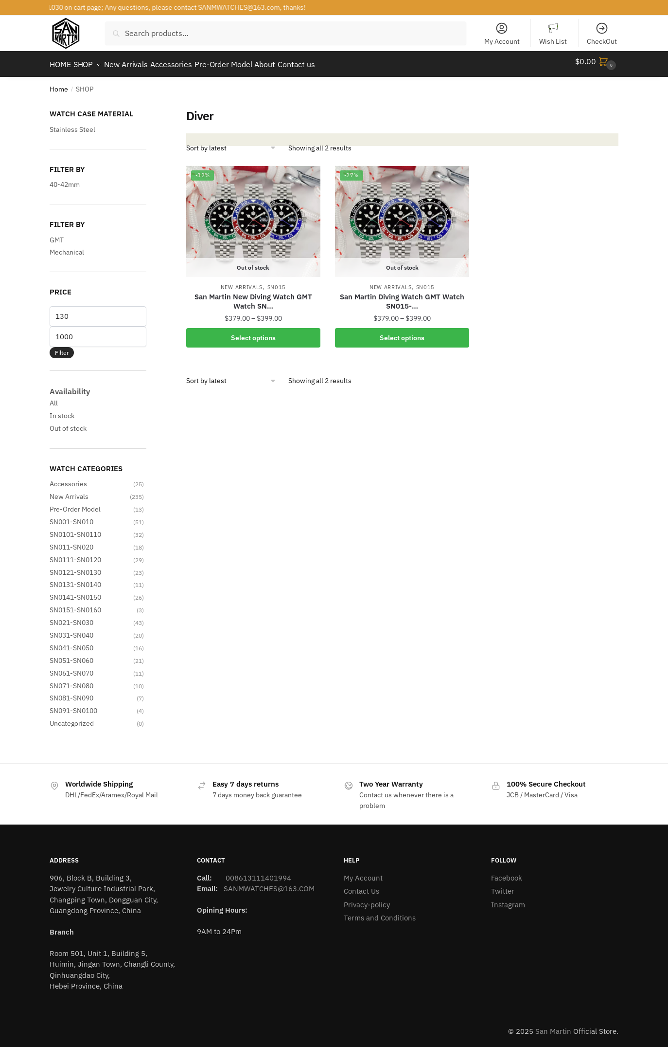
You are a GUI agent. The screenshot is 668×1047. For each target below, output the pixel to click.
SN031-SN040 (71, 629)
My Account (502, 33)
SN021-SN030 (71, 616)
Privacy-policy (367, 898)
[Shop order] (231, 142)
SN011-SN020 (71, 541)
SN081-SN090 (71, 692)
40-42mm (65, 178)
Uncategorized (72, 717)
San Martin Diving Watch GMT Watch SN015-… (402, 295)
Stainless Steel (72, 123)
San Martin (553, 1025)
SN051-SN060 (71, 654)
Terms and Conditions (380, 912)
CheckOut (602, 33)
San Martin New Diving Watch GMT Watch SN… (253, 295)
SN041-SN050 (71, 642)
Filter (62, 346)
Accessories (68, 478)
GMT (57, 234)
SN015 (276, 281)
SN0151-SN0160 (75, 604)
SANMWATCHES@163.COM (269, 882)
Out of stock (68, 422)
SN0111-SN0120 (75, 554)
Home (59, 83)
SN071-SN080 (71, 680)
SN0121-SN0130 (75, 566)
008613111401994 (257, 872)
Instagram (508, 898)
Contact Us (361, 885)
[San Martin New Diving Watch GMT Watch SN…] (253, 216)
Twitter (502, 885)
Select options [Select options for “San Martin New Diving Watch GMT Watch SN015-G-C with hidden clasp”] (253, 332)
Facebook (506, 872)
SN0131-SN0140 (75, 578)
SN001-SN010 (71, 516)
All (54, 397)
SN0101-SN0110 (75, 528)
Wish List (553, 33)
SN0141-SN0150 (75, 591)
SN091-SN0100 (73, 704)
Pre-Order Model (75, 503)
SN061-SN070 (71, 667)
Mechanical (67, 246)
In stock (62, 409)
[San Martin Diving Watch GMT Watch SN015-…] (402, 216)
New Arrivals (242, 281)
